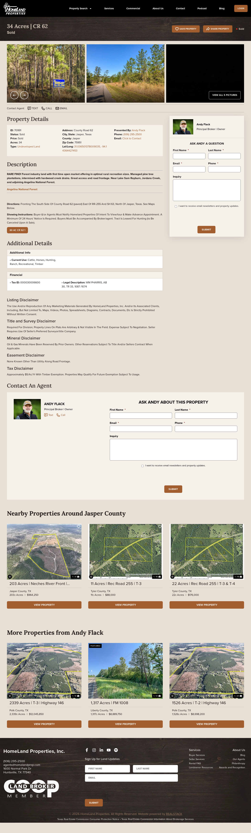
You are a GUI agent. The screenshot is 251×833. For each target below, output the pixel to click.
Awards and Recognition (231, 775)
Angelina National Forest (22, 189)
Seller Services (197, 766)
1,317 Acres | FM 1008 (109, 709)
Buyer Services (197, 762)
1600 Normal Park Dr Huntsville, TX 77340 (17, 777)
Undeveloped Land (28, 146)
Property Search (79, 8)
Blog (220, 8)
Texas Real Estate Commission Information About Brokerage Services (157, 829)
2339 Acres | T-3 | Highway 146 (36, 709)
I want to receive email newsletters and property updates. (209, 211)
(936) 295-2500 (132, 134)
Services (107, 8)
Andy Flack (138, 130)
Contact (178, 8)
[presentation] (198, 222)
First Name (181, 150)
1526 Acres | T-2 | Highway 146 (199, 709)
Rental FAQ (195, 770)
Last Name (216, 150)
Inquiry (177, 177)
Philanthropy (238, 770)
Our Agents (239, 766)
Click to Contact (131, 138)
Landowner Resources (201, 775)
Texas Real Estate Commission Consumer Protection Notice (88, 829)
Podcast (200, 8)
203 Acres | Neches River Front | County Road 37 (38, 590)
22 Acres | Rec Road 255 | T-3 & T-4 (203, 590)
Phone (213, 163)
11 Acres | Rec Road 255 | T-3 (116, 590)
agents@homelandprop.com (21, 771)
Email (177, 163)
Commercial (132, 8)
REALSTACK (174, 824)
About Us (156, 8)
